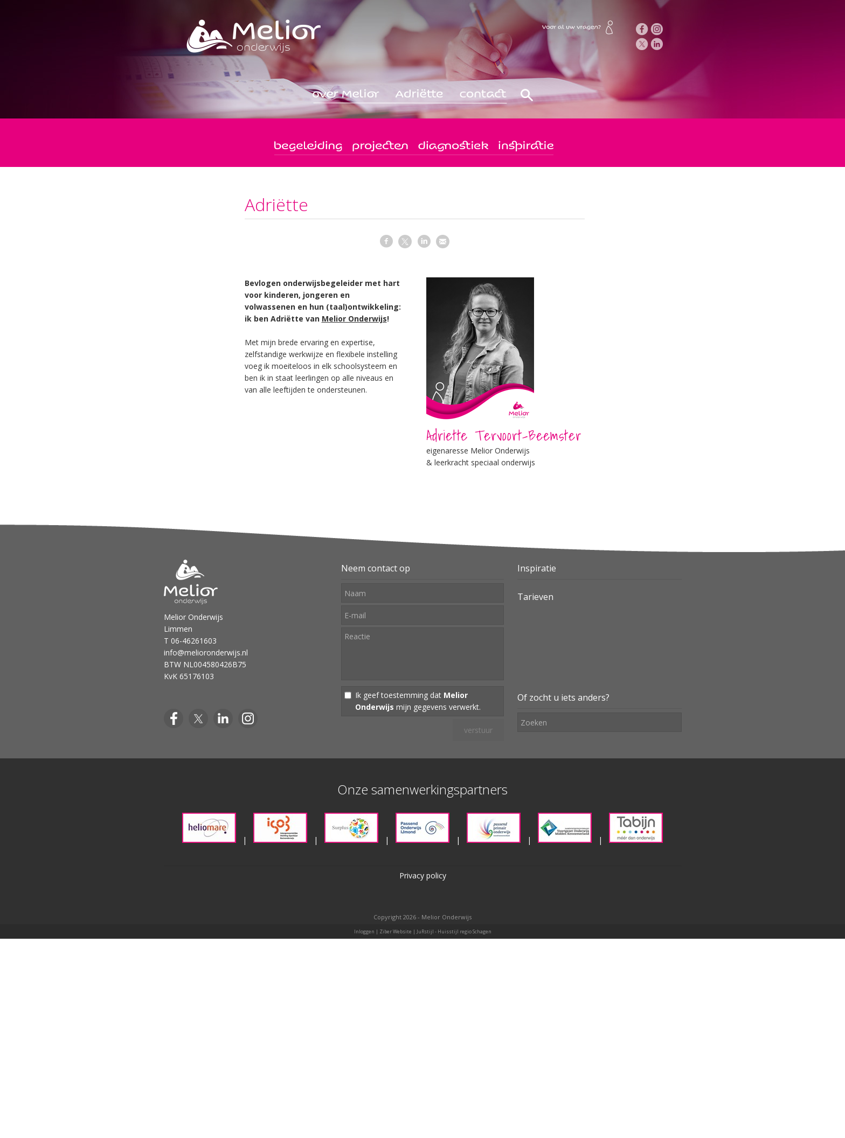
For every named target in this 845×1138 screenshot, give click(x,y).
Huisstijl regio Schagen (464, 931)
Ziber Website (395, 931)
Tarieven (535, 597)
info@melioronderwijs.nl (206, 652)
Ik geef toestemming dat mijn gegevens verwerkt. (418, 701)
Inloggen (364, 931)
